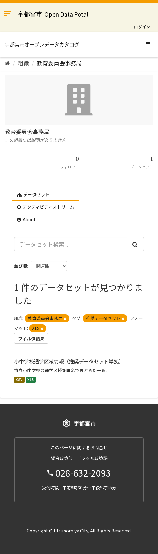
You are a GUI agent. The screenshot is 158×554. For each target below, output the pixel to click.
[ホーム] (7, 63)
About (26, 219)
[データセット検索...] (70, 244)
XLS (30, 379)
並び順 (20, 266)
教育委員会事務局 (59, 63)
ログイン (142, 27)
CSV (19, 379)
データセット (33, 194)
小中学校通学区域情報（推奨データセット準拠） (69, 361)
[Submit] (135, 244)
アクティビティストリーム (45, 207)
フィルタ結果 (31, 338)
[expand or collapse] (148, 43)
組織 (23, 63)
